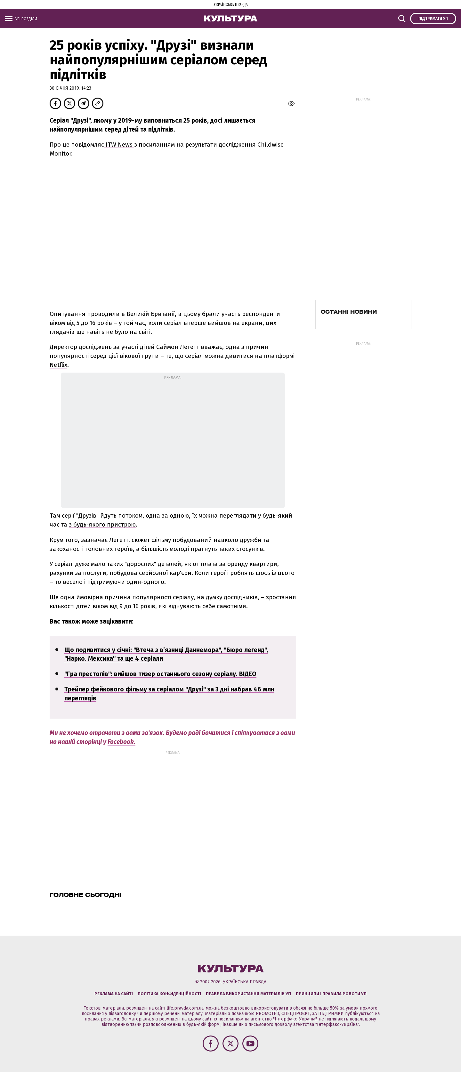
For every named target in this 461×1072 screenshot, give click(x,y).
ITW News (119, 144)
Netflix (58, 364)
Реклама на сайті (113, 993)
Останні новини (349, 311)
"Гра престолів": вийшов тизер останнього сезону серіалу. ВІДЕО (160, 674)
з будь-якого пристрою (102, 524)
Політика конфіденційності (169, 993)
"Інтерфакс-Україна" (295, 1019)
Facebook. (121, 742)
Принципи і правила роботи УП (331, 993)
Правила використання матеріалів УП (248, 993)
